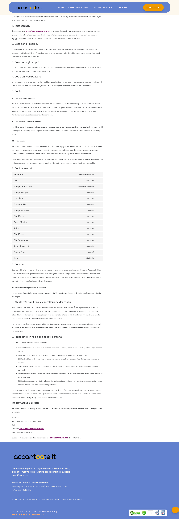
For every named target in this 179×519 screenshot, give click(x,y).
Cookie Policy (36, 514)
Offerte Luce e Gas (78, 7)
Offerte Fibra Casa (103, 7)
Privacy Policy (19, 514)
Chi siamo (123, 7)
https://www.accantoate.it (37, 31)
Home (61, 7)
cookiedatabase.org (59, 438)
